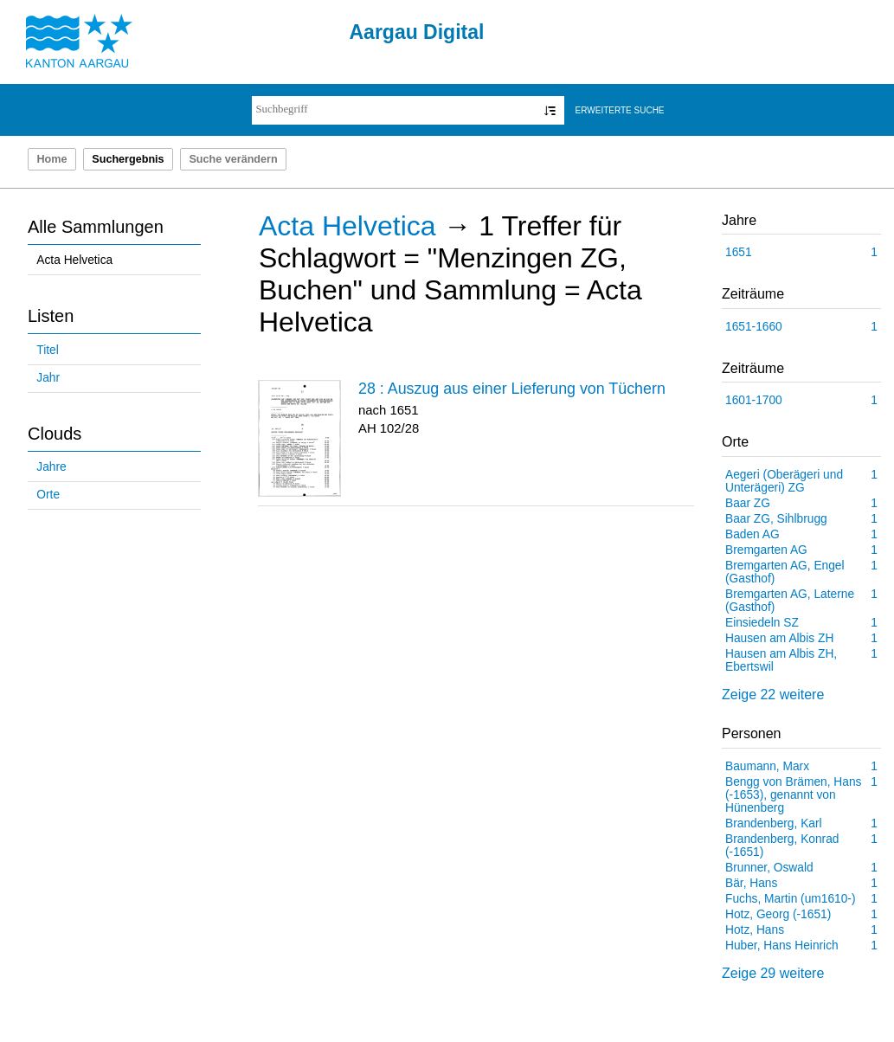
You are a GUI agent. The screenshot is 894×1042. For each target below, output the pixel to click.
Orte (48, 494)
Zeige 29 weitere (773, 973)
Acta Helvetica (74, 260)
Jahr (48, 377)
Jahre (51, 466)
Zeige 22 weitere (773, 694)
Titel (47, 350)
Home (51, 159)
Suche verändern (233, 159)
